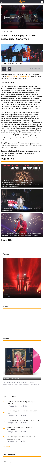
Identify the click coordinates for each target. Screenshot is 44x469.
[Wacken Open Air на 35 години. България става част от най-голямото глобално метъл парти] (4, 428)
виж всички (6, 446)
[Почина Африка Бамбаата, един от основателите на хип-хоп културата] (4, 437)
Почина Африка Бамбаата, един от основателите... (21, 437)
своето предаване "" (17, 76)
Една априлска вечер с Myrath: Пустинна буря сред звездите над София (21, 17)
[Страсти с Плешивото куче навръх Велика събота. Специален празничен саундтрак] (4, 402)
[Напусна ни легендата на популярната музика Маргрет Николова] (4, 421)
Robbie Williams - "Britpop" (12, 378)
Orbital (6, 295)
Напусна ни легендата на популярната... (23, 420)
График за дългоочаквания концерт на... (22, 412)
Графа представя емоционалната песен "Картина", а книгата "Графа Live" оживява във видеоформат (21, 234)
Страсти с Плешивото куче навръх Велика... (21, 402)
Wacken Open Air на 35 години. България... (19, 428)
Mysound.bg (8, 462)
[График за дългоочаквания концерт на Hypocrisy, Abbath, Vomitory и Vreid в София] (4, 411)
